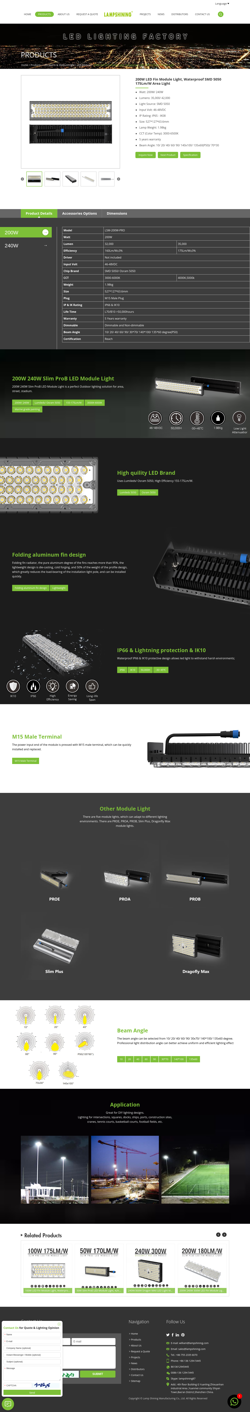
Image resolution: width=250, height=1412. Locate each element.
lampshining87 (187, 1378)
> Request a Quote (139, 1351)
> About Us (135, 1345)
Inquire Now (145, 155)
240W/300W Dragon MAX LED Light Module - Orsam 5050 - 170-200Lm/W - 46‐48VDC (151, 1290)
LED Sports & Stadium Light (58, 65)
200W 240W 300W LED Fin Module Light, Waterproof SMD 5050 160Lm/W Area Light (203, 1290)
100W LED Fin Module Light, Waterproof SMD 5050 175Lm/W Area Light (48, 1290)
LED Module (84, 65)
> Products (135, 1339)
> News (133, 1363)
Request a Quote (87, 14)
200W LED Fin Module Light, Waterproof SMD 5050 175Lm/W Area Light (133, 65)
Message (71, 1357)
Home (27, 14)
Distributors (179, 14)
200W (11, 232)
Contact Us (202, 14)
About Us (63, 14)
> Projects (134, 1357)
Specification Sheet (190, 155)
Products (44, 14)
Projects (145, 14)
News (161, 14)
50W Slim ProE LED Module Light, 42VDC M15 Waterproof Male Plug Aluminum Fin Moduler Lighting (100, 1290)
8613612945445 (180, 1366)
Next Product (168, 155)
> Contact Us (136, 1375)
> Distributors (136, 1369)
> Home (133, 1333)
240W (11, 245)
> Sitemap (134, 1381)
